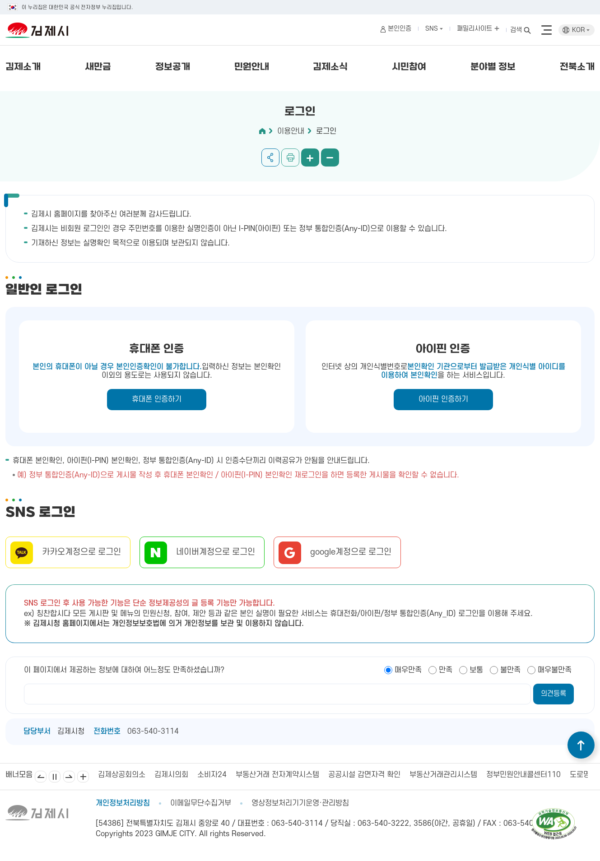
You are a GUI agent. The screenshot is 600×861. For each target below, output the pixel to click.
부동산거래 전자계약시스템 (277, 775)
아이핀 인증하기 (443, 399)
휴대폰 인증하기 (156, 399)
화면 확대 (310, 157)
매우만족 (408, 670)
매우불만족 (555, 670)
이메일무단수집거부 (200, 803)
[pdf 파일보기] (554, 812)
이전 (41, 776)
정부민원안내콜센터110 (523, 775)
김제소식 (330, 67)
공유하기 (270, 157)
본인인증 (399, 28)
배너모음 (83, 776)
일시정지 (54, 776)
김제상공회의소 (121, 775)
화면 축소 (330, 157)
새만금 (98, 67)
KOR (581, 30)
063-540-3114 (153, 731)
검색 (516, 30)
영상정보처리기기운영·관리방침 (300, 803)
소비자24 (212, 775)
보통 (476, 670)
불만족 (510, 670)
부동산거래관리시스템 (443, 775)
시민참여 (409, 67)
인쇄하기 (290, 157)
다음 (69, 776)
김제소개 (23, 67)
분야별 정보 (493, 67)
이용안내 (290, 131)
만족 (445, 670)
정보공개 (172, 67)
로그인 (326, 131)
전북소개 (577, 67)
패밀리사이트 (478, 28)
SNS (434, 28)
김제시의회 (171, 775)
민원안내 (251, 67)
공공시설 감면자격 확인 (364, 775)
